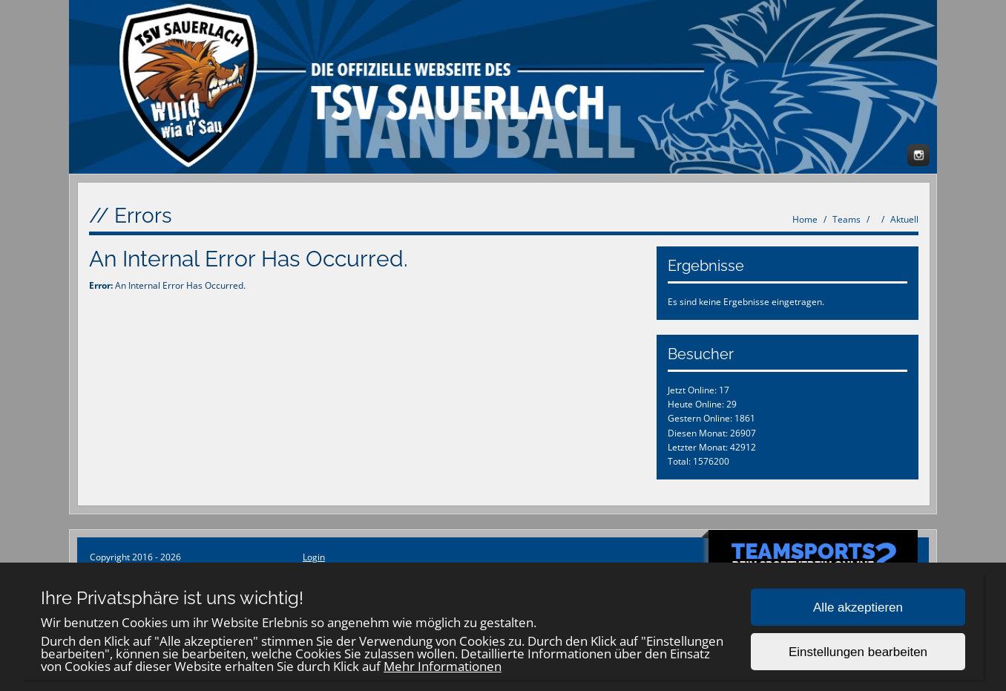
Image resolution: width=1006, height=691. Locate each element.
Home (805, 219)
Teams (846, 219)
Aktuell (904, 219)
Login (314, 557)
